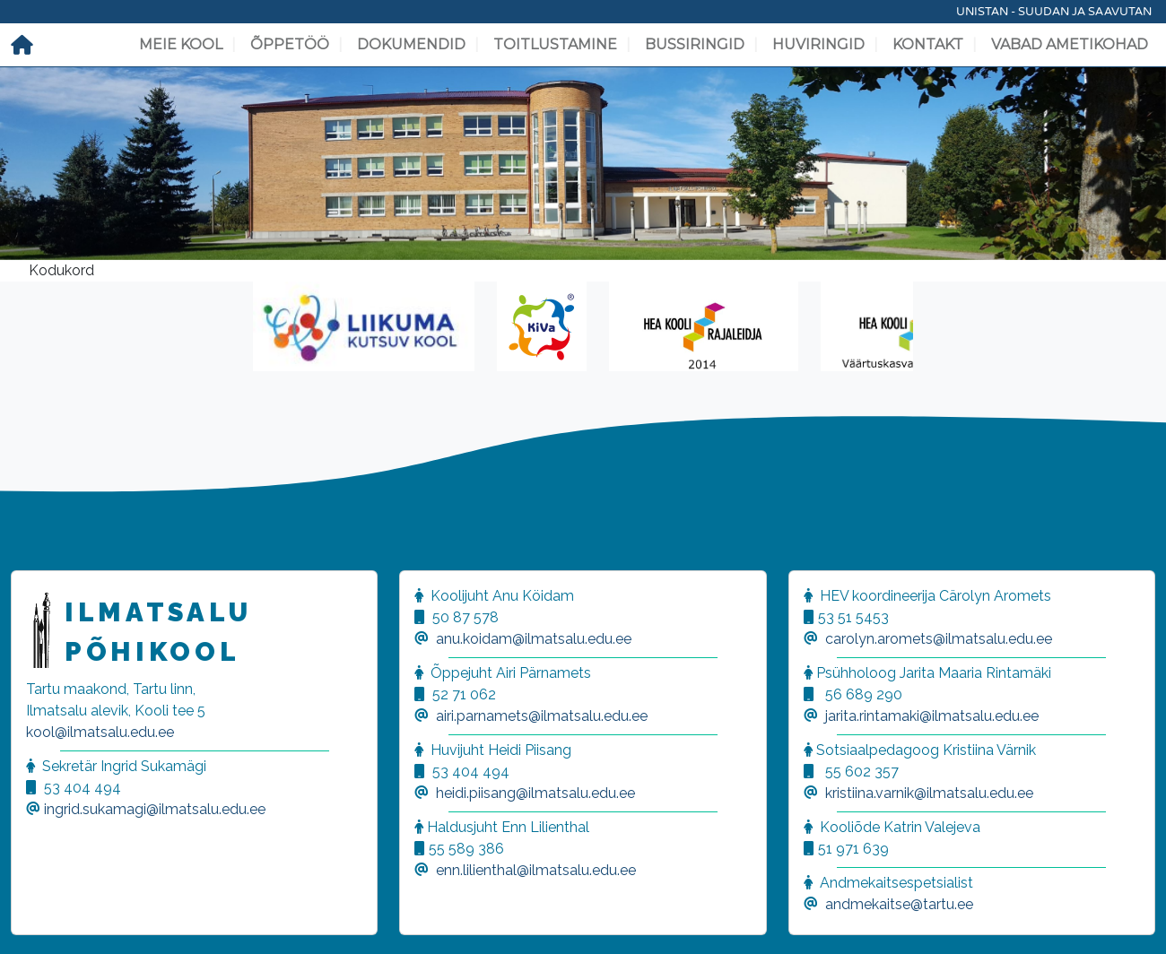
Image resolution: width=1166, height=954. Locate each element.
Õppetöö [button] (289, 44)
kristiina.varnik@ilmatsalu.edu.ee (929, 793)
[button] (35, 918)
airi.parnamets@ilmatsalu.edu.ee (542, 715)
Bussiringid (694, 44)
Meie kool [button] (180, 44)
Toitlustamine (555, 44)
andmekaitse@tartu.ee (899, 904)
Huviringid (818, 44)
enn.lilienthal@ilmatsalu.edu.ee (536, 870)
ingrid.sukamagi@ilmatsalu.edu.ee (154, 809)
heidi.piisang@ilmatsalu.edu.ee (535, 793)
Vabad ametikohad (1069, 44)
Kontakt (927, 44)
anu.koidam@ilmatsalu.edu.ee (533, 638)
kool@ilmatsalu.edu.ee (100, 732)
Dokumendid (411, 44)
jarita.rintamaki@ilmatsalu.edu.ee (932, 715)
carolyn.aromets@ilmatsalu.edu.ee (938, 638)
